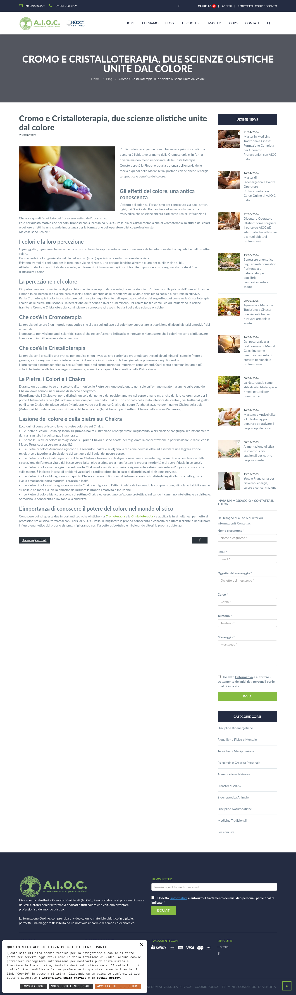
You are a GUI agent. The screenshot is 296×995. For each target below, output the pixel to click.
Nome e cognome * (231, 530)
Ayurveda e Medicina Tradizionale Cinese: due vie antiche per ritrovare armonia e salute (258, 314)
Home (130, 23)
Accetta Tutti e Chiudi (118, 986)
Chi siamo (150, 23)
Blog (169, 23)
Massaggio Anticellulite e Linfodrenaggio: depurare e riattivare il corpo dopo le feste (260, 421)
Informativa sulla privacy (169, 987)
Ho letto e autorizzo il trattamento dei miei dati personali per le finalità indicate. (246, 681)
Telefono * (225, 616)
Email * (222, 552)
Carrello (223, 947)
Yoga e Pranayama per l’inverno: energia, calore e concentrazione (260, 482)
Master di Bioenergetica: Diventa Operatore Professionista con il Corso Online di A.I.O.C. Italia (260, 188)
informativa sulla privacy (64, 978)
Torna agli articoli (34, 540)
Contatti (252, 23)
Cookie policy (207, 987)
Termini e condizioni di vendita (249, 987)
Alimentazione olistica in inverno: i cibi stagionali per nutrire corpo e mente (259, 453)
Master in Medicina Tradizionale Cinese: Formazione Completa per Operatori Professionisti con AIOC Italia (260, 147)
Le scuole (190, 23)
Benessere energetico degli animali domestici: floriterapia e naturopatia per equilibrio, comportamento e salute (260, 273)
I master (214, 23)
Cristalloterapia (142, 516)
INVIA (247, 696)
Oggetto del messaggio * (235, 573)
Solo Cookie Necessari (71, 986)
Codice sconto (265, 6)
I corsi (233, 23)
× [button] (142, 945)
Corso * (223, 594)
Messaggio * (226, 637)
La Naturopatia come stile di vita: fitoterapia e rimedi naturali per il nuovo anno (260, 389)
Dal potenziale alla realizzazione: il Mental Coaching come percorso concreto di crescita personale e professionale (259, 353)
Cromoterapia (115, 516)
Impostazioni (33, 986)
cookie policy (108, 978)
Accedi (227, 6)
